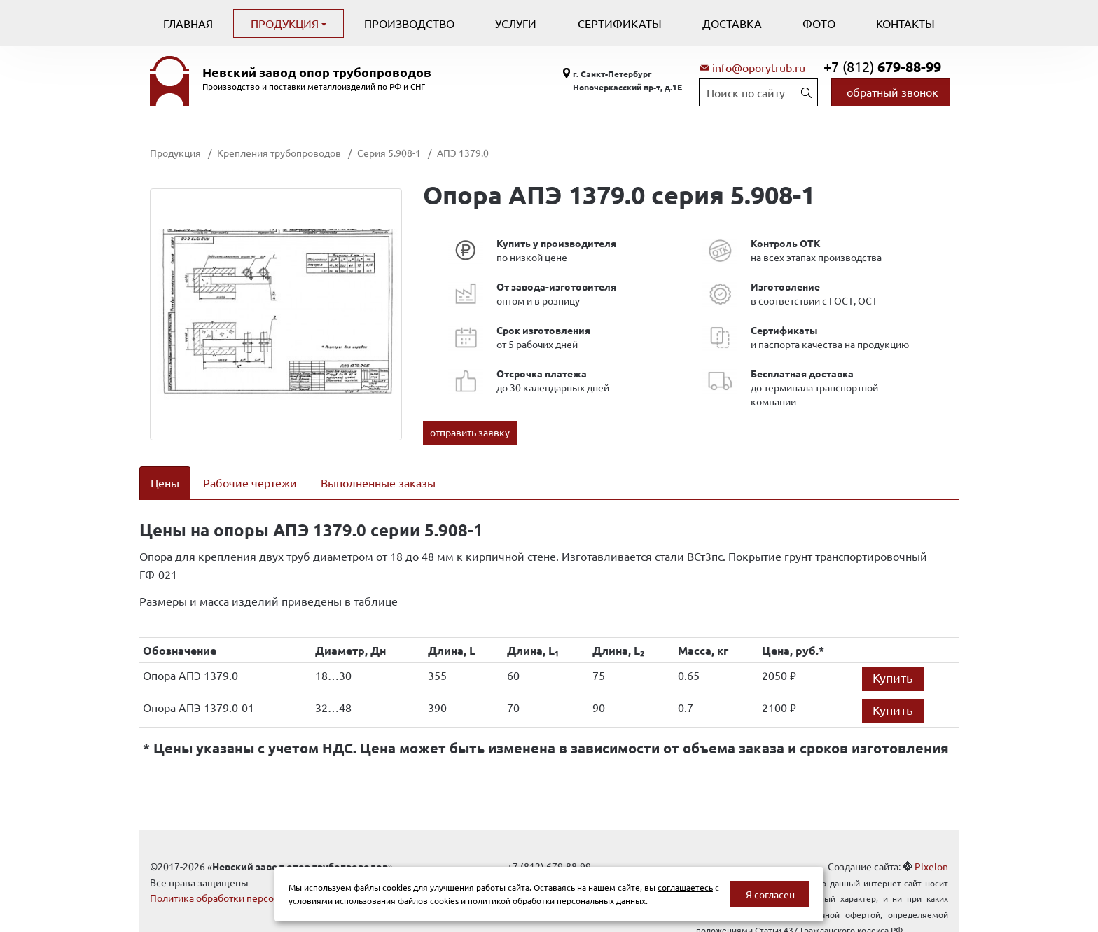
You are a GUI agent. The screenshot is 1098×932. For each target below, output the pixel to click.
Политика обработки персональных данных (249, 880)
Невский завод (316, 72)
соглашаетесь (685, 887)
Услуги (515, 23)
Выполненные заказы (378, 482)
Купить (893, 660)
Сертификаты (620, 23)
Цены (165, 482)
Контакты (905, 23)
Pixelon (931, 848)
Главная (188, 23)
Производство (409, 23)
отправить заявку (470, 432)
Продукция (286, 23)
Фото (818, 23)
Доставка (732, 23)
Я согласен (770, 894)
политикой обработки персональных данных (557, 900)
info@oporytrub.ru (758, 67)
